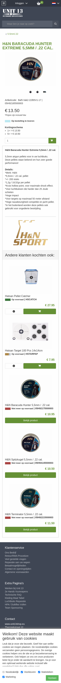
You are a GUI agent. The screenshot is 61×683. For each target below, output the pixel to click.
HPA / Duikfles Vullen (15, 604)
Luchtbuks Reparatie (15, 601)
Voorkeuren (28, 672)
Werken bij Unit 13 (14, 588)
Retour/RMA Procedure (16, 556)
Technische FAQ (13, 594)
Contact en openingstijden (18, 569)
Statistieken (45, 672)
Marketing (9, 677)
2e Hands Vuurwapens (16, 591)
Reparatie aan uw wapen (17, 562)
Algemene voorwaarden (17, 572)
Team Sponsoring (14, 607)
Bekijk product (30, 420)
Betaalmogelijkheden (15, 565)
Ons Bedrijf (10, 552)
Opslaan (52, 678)
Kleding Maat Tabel (14, 598)
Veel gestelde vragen (15, 559)
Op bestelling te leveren (22, 121)
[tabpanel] (30, 91)
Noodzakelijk (10, 672)
